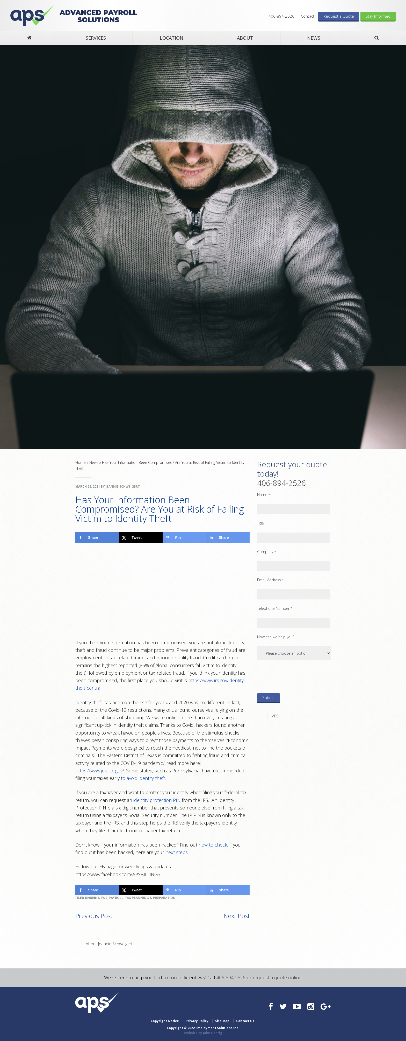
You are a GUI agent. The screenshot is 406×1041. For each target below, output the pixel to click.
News (93, 462)
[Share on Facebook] (97, 537)
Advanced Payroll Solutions (32, 15)
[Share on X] (140, 537)
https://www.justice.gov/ (99, 770)
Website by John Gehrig (203, 1033)
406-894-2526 (281, 16)
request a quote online (277, 977)
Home (80, 462)
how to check (213, 845)
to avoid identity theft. (143, 778)
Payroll (116, 898)
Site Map (222, 1021)
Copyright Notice (165, 1021)
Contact (307, 16)
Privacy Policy (197, 1021)
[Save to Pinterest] (184, 537)
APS (275, 716)
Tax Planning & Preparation (150, 898)
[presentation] (296, 676)
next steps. (177, 852)
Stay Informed (378, 16)
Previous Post (93, 915)
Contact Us (245, 1021)
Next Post (236, 915)
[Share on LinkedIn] (228, 537)
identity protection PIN (156, 800)
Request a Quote (338, 16)
